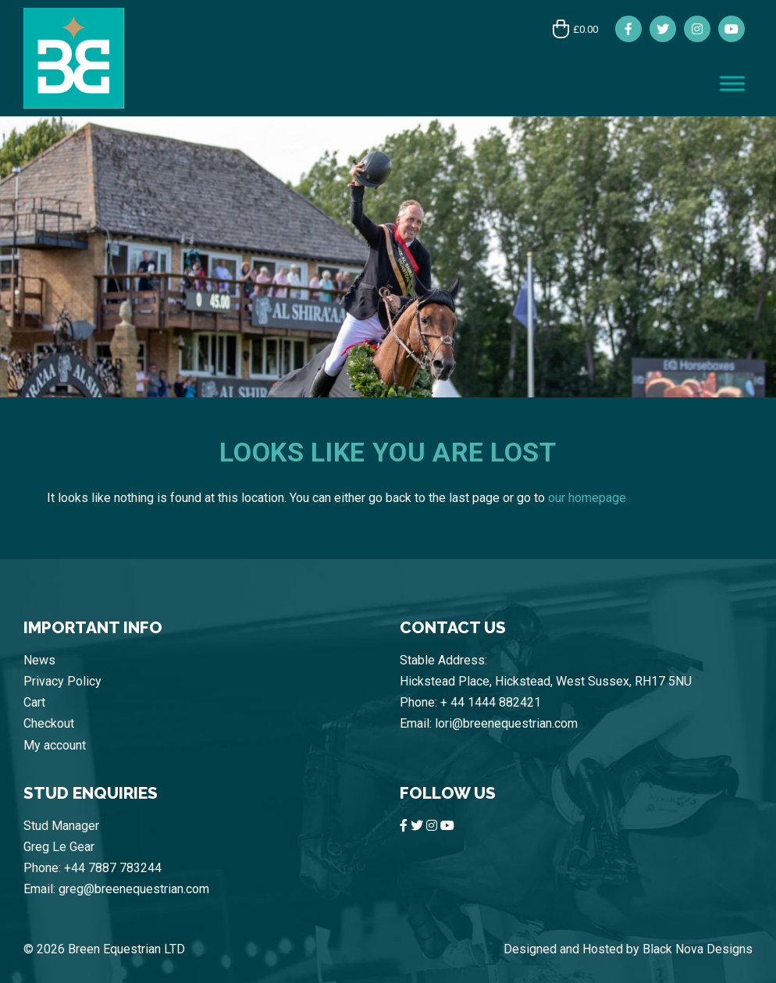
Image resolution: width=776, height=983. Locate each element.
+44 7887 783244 (113, 867)
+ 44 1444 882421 (490, 702)
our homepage (587, 497)
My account (54, 745)
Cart (34, 702)
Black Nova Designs (698, 949)
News (39, 660)
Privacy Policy (62, 681)
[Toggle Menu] (732, 83)
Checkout (48, 723)
